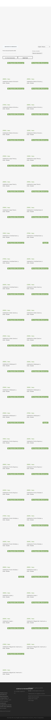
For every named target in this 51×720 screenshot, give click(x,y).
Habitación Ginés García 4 (10, 313)
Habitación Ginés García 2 (10, 338)
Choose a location (36, 51)
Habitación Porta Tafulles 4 (35, 518)
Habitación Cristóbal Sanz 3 (10, 261)
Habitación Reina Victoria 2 (10, 133)
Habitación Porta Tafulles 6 (35, 492)
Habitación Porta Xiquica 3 (10, 467)
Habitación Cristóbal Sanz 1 (10, 287)
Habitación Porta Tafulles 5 (10, 518)
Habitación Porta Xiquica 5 (10, 441)
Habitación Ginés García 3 (34, 313)
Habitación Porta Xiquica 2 (34, 467)
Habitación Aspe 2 (32, 595)
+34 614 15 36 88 (38, 688)
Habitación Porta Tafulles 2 (34, 544)
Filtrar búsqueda (10, 57)
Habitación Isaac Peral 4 (34, 158)
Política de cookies (33, 698)
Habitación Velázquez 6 (9, 364)
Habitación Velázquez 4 (9, 390)
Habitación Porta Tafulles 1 (10, 569)
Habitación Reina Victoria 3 (34, 107)
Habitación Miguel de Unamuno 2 (36, 647)
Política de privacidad (33, 697)
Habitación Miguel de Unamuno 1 (12, 672)
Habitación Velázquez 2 (9, 415)
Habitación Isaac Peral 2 (34, 184)
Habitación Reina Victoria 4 (10, 107)
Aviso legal (31, 700)
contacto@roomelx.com (38, 690)
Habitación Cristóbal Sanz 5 (11, 235)
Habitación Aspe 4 (32, 569)
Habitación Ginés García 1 (34, 338)
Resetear (25, 57)
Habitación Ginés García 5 (34, 287)
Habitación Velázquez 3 (33, 390)
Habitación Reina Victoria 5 (34, 81)
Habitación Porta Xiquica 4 (34, 441)
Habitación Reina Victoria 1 (34, 133)
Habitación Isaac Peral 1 (9, 210)
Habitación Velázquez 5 (33, 364)
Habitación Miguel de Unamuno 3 (12, 647)
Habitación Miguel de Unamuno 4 (36, 621)
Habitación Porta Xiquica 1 (10, 492)
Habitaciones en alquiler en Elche (36, 693)
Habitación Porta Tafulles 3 (10, 544)
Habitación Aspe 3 (8, 595)
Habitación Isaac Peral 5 (9, 158)
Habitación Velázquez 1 (33, 415)
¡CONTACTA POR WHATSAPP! (24, 688)
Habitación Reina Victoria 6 (10, 81)
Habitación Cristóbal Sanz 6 (35, 210)
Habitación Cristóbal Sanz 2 (35, 261)
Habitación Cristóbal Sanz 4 (35, 235)
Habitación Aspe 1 (8, 621)
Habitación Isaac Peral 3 (9, 184)
